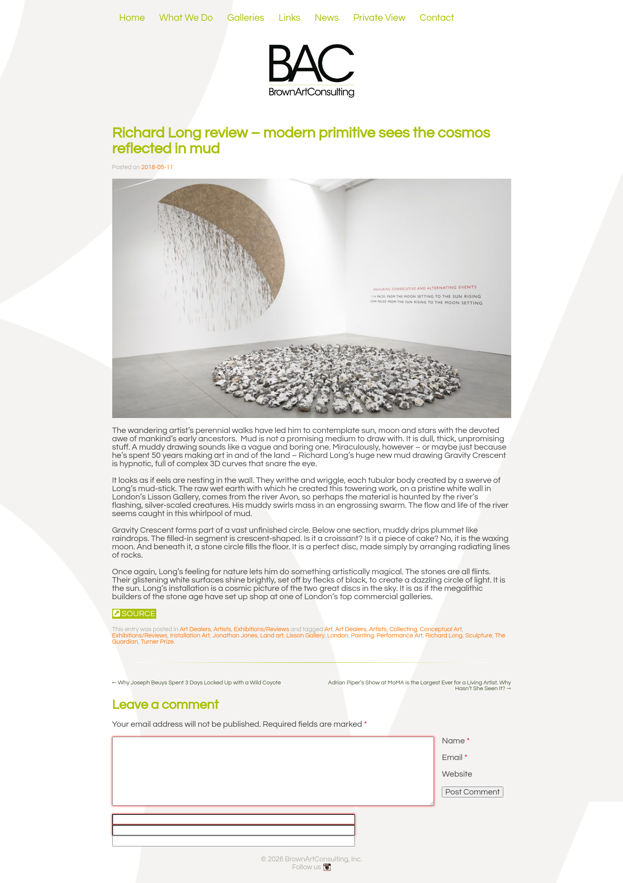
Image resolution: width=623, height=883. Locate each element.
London (337, 635)
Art (328, 629)
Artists (222, 629)
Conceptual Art (441, 629)
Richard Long (444, 635)
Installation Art (190, 635)
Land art (271, 635)
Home (132, 18)
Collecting (403, 629)
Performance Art (400, 635)
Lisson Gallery (305, 635)
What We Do (186, 18)
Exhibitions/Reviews (261, 629)
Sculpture (478, 635)
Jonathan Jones (234, 635)
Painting (362, 635)
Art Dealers (195, 629)
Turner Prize (157, 642)
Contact (437, 18)
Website (457, 774)
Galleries (245, 18)
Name (456, 741)
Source (134, 613)
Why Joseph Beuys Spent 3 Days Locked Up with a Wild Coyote (196, 683)
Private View (379, 18)
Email (454, 757)
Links (289, 18)
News (327, 18)
